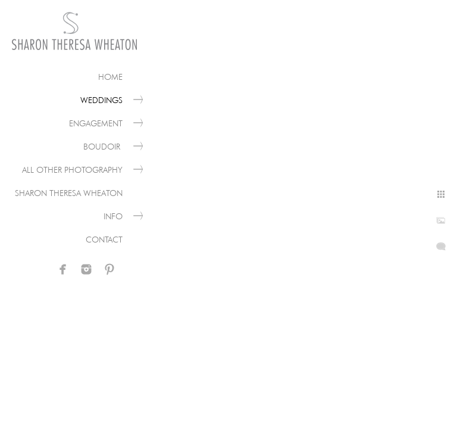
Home (110, 77)
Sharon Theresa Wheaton (69, 193)
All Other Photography (72, 170)
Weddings (101, 100)
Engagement (96, 123)
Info (113, 216)
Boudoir (103, 146)
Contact (104, 239)
